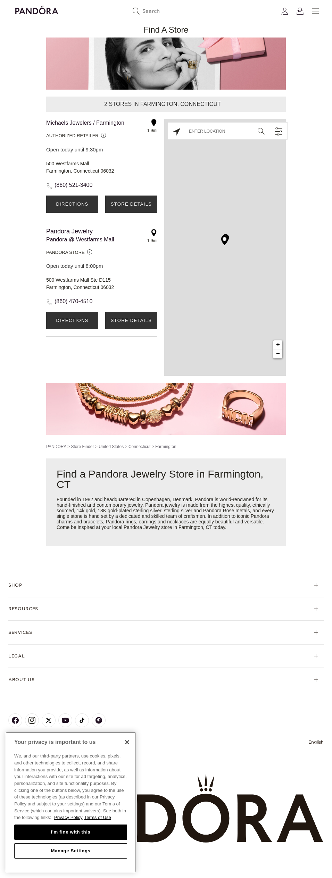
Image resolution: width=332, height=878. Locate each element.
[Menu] (315, 11)
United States (111, 446)
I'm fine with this (71, 832)
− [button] (278, 354)
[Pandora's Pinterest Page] (99, 720)
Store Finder (82, 446)
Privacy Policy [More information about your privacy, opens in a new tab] (68, 817)
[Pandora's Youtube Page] (65, 720)
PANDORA (56, 446)
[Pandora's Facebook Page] (15, 720)
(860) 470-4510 (73, 301)
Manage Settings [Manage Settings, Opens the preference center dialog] (70, 850)
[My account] (284, 11)
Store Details (131, 204)
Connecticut (139, 446)
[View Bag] (300, 11)
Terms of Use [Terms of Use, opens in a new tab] (97, 817)
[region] (71, 802)
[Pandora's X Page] (49, 720)
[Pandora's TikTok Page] (82, 720)
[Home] (166, 809)
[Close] (127, 742)
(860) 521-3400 (73, 185)
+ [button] (278, 345)
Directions (72, 204)
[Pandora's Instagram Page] (32, 720)
